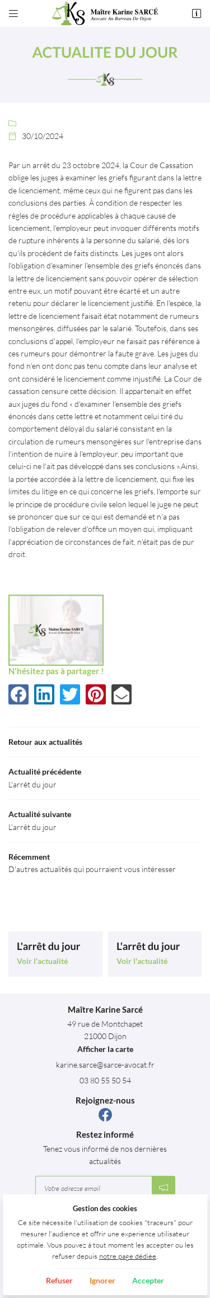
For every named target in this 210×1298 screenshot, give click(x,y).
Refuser (59, 1280)
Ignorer (102, 1280)
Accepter (148, 1280)
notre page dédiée (127, 1256)
